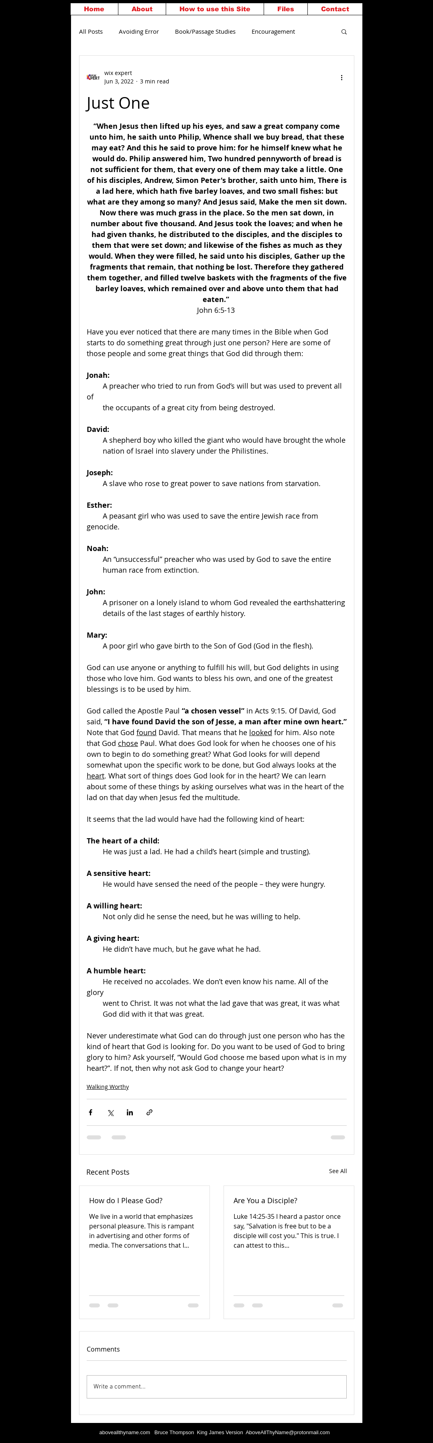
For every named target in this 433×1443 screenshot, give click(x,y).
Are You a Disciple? (265, 1200)
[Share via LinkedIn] (130, 1112)
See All (338, 1171)
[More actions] (342, 77)
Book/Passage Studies (205, 31)
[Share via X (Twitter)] (110, 1112)
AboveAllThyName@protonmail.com (288, 1432)
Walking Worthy (108, 1086)
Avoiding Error (139, 31)
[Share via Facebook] (90, 1112)
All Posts (91, 31)
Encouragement (273, 31)
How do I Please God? (126, 1200)
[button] (344, 31)
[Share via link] (149, 1112)
